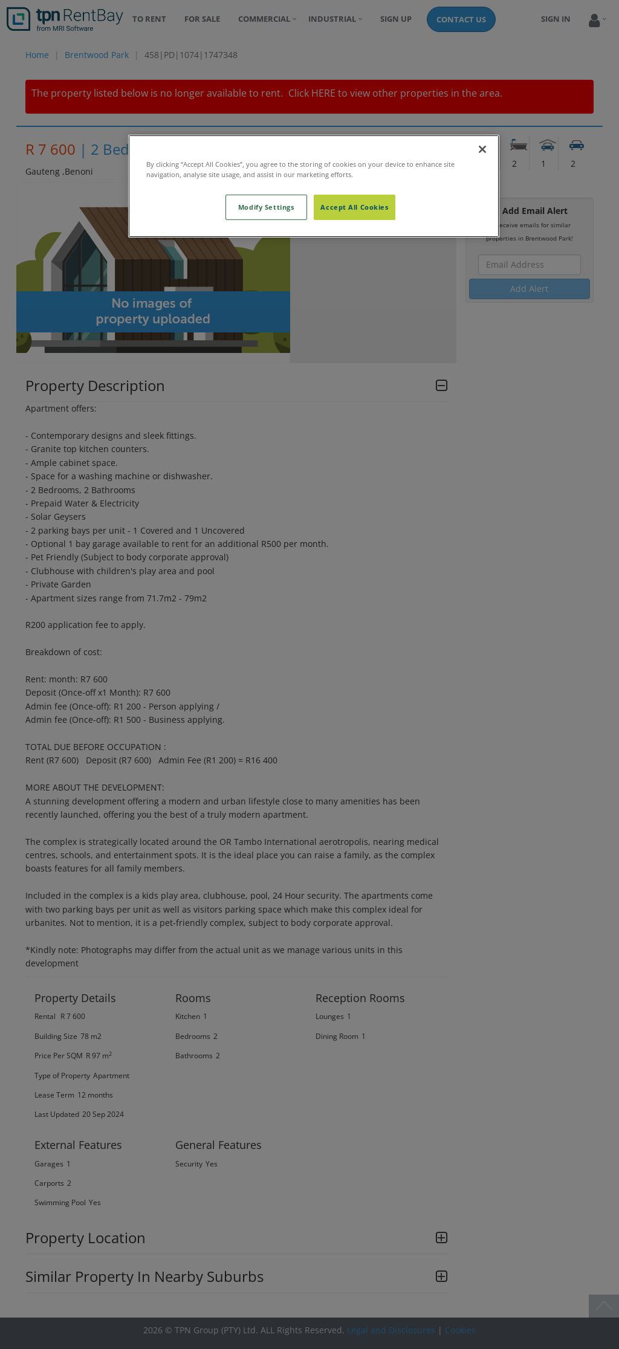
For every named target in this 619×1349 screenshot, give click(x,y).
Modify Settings (266, 207)
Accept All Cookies (354, 207)
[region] (313, 186)
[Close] (482, 149)
